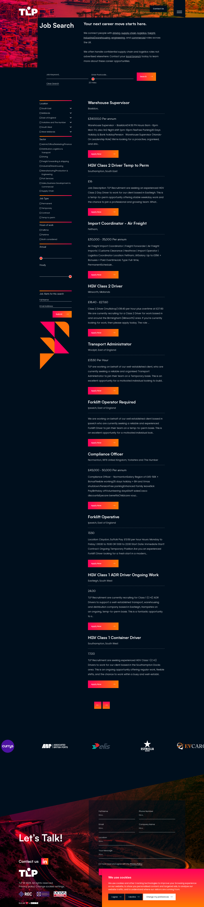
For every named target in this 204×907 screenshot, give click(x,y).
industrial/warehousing (97, 37)
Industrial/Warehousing (52, 166)
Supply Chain (48, 191)
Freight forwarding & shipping (55, 161)
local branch (133, 56)
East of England (49, 117)
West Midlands (48, 131)
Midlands (46, 113)
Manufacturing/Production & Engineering (55, 172)
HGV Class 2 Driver (105, 286)
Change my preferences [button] (157, 897)
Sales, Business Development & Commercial (56, 185)
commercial (139, 37)
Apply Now (96, 154)
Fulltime (45, 230)
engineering (118, 37)
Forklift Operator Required (112, 402)
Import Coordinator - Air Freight (117, 223)
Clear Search (52, 83)
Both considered (49, 239)
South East (46, 108)
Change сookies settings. (50, 886)
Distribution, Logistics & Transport (52, 151)
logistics (141, 33)
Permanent (47, 203)
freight (151, 33)
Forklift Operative (103, 516)
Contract (46, 213)
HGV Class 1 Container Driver (114, 637)
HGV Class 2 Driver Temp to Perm (118, 165)
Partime (45, 234)
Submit (59, 314)
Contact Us (158, 8)
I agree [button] (114, 897)
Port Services (47, 178)
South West (47, 127)
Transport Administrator (110, 344)
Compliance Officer (105, 454)
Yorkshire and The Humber (54, 122)
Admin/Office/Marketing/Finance (57, 144)
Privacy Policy (136, 864)
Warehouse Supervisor (109, 102)
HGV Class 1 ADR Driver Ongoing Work (123, 574)
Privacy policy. (27, 886)
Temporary (47, 208)
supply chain (128, 33)
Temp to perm (48, 217)
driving (116, 33)
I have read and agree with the (115, 864)
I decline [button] (132, 897)
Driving (45, 156)
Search (143, 76)
